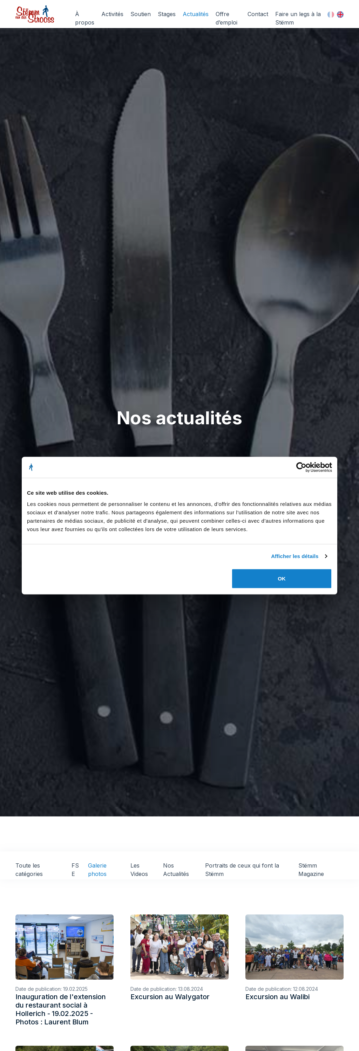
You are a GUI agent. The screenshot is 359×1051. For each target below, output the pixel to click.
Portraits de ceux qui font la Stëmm (242, 869)
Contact (258, 14)
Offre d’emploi (226, 18)
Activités (112, 14)
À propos (84, 18)
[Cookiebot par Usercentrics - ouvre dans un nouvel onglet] (301, 467)
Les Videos (139, 869)
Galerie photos (97, 869)
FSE (75, 869)
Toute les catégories (29, 869)
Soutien (140, 14)
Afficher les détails (294, 556)
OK (282, 578)
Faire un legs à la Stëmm (298, 18)
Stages (167, 14)
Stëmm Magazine (311, 869)
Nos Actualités (176, 869)
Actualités (196, 14)
